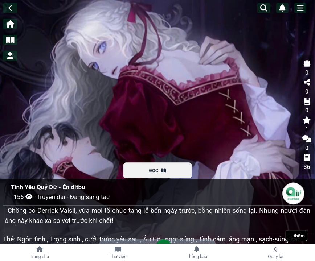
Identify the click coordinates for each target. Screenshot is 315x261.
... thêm (296, 236)
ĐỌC (157, 170)
